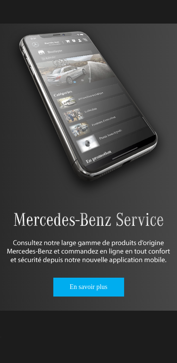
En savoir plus (88, 286)
